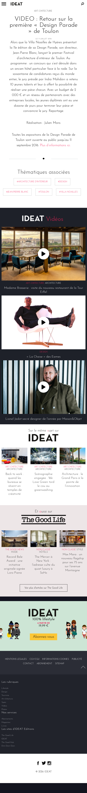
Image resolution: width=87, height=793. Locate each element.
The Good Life (7, 735)
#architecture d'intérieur (32, 182)
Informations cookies (55, 659)
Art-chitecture (7, 699)
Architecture (53, 283)
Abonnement (44, 664)
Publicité (77, 659)
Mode (14, 552)
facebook (38, 763)
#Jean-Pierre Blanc (17, 192)
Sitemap (59, 664)
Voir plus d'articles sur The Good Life (44, 588)
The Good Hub (8, 742)
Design (4, 692)
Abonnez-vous (43, 637)
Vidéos (4, 706)
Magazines (6, 722)
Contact (28, 664)
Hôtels (43, 552)
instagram (49, 763)
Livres (4, 726)
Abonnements (7, 719)
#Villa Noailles (68, 192)
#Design (62, 182)
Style (80, 550)
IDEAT (4, 739)
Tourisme (5, 695)
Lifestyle (5, 688)
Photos (4, 709)
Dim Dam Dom (8, 746)
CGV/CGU (34, 659)
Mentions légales (16, 659)
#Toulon (44, 192)
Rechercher (82, 3)
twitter (44, 763)
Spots (4, 702)
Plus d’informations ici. (55, 145)
